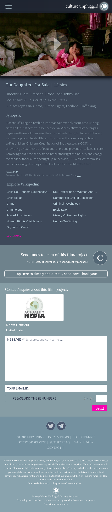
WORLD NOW (84, 442)
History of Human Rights (69, 215)
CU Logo (56, 490)
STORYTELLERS (84, 437)
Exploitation (61, 209)
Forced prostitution (19, 215)
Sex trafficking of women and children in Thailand (75, 191)
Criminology (14, 209)
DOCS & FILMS (58, 437)
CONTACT (54, 447)
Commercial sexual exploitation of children (75, 197)
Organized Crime (18, 227)
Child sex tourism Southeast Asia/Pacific (29, 191)
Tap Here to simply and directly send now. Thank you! (56, 273)
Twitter (50, 425)
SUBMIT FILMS (60, 442)
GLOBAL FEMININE (30, 437)
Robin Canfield (17, 325)
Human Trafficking (65, 221)
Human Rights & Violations (24, 221)
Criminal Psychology (66, 203)
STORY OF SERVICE (32, 442)
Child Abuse (14, 197)
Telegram (61, 425)
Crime (10, 203)
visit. (79, 175)
